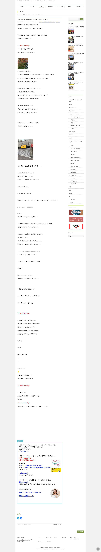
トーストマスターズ (75, 117)
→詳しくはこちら (23, 451)
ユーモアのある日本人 (76, 157)
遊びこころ (73, 172)
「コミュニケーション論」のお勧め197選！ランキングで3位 (35, 467)
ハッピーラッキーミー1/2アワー (75, 142)
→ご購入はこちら (23, 473)
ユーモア (71, 145)
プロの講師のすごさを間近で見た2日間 (76, 53)
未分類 (70, 193)
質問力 (72, 128)
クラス (55, 537)
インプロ (73, 178)
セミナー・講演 (73, 537)
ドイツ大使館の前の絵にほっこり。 (24, 524)
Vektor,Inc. (57, 549)
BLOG (70, 104)
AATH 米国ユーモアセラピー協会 (76, 100)
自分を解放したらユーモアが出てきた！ (76, 36)
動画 (70, 190)
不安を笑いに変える (57, 524)
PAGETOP (80, 531)
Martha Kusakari (48, 547)
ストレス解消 (74, 151)
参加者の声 (73, 184)
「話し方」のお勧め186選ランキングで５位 (30, 465)
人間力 (70, 187)
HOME (39, 537)
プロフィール (48, 537)
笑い (70, 196)
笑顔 (72, 202)
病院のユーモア (74, 166)
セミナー (71, 135)
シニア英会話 (72, 131)
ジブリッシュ (74, 181)
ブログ (39, 541)
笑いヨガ (73, 199)
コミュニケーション (74, 114)
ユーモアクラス (72, 175)
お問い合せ (49, 541)
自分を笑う (73, 169)
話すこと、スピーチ (75, 125)
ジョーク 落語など (75, 148)
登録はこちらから (23, 482)
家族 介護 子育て (75, 160)
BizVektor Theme (50, 549)
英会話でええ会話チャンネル (26, 496)
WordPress (43, 549)
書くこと (73, 120)
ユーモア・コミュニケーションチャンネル (30, 492)
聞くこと (73, 122)
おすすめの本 (72, 110)
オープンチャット (73, 107)
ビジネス (73, 154)
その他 (70, 138)
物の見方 (73, 163)
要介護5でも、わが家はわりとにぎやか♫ (76, 45)
